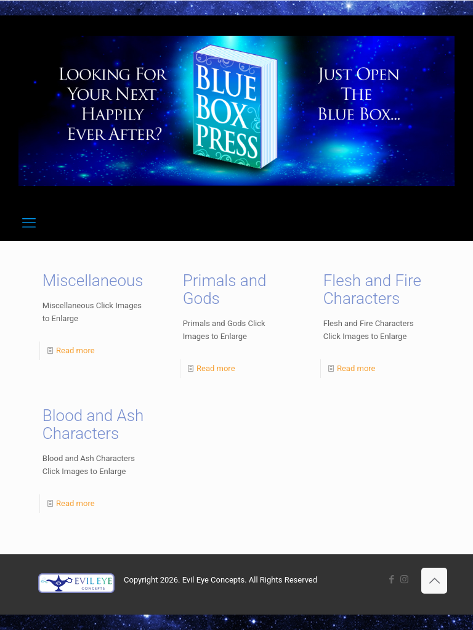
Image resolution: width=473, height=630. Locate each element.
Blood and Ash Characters (93, 424)
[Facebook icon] (391, 579)
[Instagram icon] (404, 579)
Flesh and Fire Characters (372, 289)
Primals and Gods (225, 289)
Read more (75, 350)
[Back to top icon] (434, 581)
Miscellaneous (93, 280)
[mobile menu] (28, 223)
